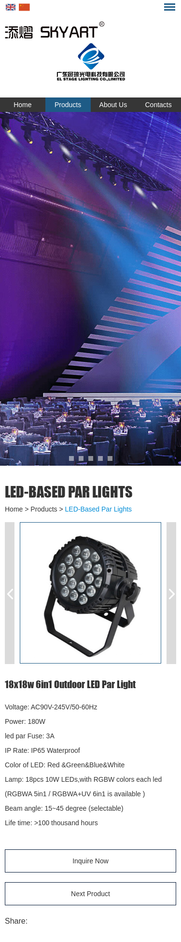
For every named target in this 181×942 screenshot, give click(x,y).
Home (22, 105)
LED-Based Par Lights (69, 491)
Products (68, 105)
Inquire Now (90, 861)
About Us (113, 105)
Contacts (158, 105)
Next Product (90, 894)
